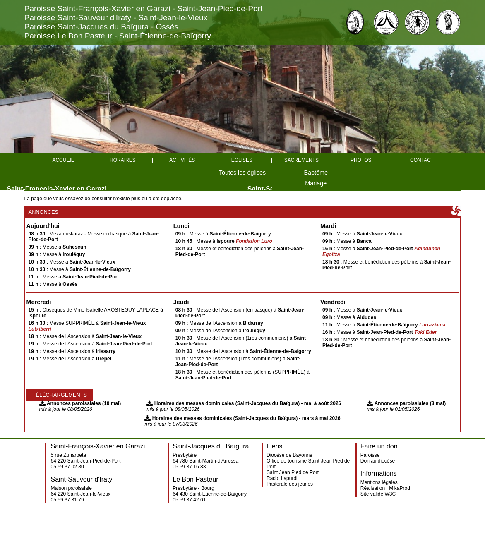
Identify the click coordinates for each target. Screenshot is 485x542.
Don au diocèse (377, 461)
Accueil (63, 160)
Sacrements (301, 160)
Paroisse (370, 455)
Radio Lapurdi (282, 478)
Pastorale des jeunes (290, 484)
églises (241, 160)
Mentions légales (379, 482)
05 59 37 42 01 (189, 500)
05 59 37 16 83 (189, 467)
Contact (422, 160)
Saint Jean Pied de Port (293, 472)
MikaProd (399, 488)
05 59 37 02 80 (67, 467)
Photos (361, 160)
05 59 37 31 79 (67, 500)
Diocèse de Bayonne (289, 455)
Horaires (123, 160)
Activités (182, 160)
